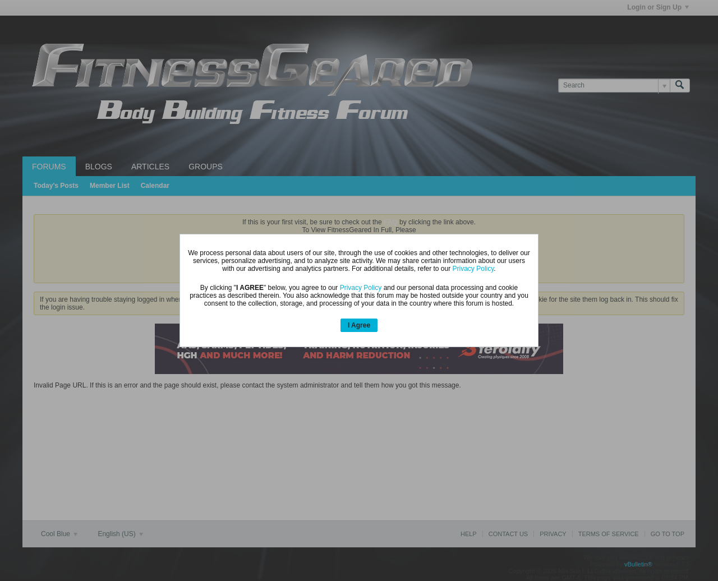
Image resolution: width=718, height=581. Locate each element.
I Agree (359, 325)
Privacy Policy (473, 269)
